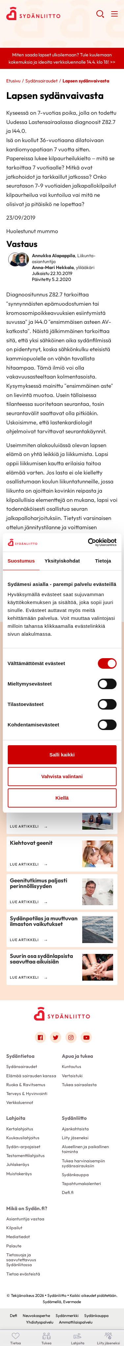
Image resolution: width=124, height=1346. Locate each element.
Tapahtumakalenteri (81, 1183)
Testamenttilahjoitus (25, 1155)
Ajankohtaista (75, 1128)
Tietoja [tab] (103, 561)
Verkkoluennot (19, 1102)
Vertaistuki (72, 1075)
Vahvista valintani (62, 776)
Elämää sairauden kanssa (31, 1075)
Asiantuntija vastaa (25, 1218)
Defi (13, 1315)
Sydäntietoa (20, 1056)
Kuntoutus (71, 1066)
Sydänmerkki (67, 1315)
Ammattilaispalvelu (75, 1322)
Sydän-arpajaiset (23, 1146)
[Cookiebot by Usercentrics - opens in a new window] (88, 542)
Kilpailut (14, 1227)
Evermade (72, 1301)
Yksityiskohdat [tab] (62, 561)
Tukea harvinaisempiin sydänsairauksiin (83, 1163)
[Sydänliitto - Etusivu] (62, 1014)
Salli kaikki (62, 754)
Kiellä (61, 798)
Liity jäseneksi (75, 1137)
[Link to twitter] (55, 1037)
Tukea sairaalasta (79, 1084)
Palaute (13, 1245)
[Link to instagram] (71, 1037)
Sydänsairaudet (41, 81)
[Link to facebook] (40, 1037)
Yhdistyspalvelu (39, 1322)
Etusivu (13, 81)
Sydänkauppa (75, 1174)
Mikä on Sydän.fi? (26, 1208)
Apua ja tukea (77, 1056)
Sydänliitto (74, 1118)
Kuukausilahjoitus (22, 1137)
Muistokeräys (19, 1173)
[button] (100, 16)
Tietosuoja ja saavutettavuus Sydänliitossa (21, 1260)
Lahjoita (15, 1118)
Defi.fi (67, 1192)
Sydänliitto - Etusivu (51, 13)
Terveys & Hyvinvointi (26, 1093)
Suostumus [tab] (21, 561)
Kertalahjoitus (19, 1128)
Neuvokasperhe (36, 1315)
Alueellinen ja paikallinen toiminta (85, 1149)
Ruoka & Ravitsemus (25, 1084)
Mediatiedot (18, 1236)
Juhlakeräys (17, 1164)
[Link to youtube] (86, 1037)
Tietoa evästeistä (23, 1273)
